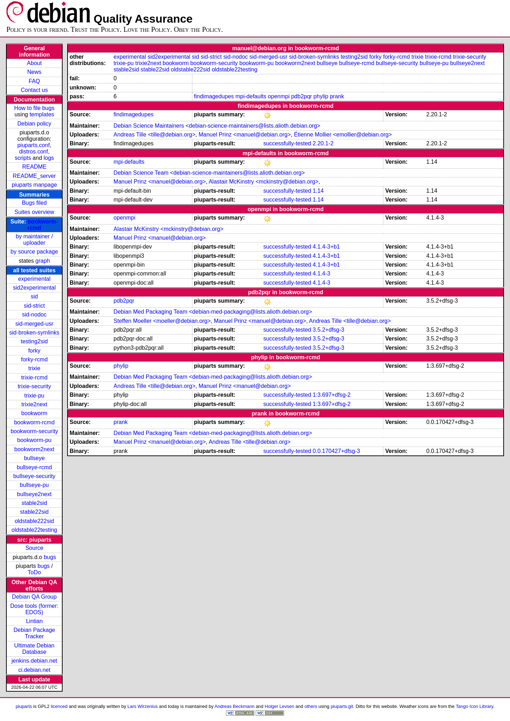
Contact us (34, 90)
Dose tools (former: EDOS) (34, 609)
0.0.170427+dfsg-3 (336, 451)
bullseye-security (34, 476)
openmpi (278, 96)
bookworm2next (34, 449)
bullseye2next (34, 494)
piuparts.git (342, 706)
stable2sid (34, 503)
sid (34, 296)
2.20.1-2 (323, 143)
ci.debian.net (34, 670)
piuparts (24, 706)
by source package (34, 252)
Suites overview (34, 212)
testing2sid (34, 341)
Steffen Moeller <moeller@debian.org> (162, 321)
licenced (59, 706)
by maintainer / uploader (34, 239)
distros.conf (33, 152)
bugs (50, 557)
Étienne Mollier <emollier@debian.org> (343, 135)
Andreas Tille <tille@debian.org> (155, 135)
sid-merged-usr (34, 324)
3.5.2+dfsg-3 (328, 330)
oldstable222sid (34, 521)
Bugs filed (34, 203)
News (34, 72)
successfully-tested (287, 143)
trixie (34, 368)
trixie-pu (34, 396)
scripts (23, 158)
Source (34, 548)
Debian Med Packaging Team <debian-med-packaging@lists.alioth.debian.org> (213, 312)
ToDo (34, 572)
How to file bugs (34, 108)
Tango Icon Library (474, 706)
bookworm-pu (34, 440)
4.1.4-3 (321, 274)
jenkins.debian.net (34, 661)
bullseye (34, 458)
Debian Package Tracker (34, 633)
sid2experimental (34, 288)
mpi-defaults (251, 96)
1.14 (318, 191)
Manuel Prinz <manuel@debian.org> (244, 135)
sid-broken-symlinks (34, 333)
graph (42, 261)
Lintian (34, 621)
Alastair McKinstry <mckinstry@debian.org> (264, 182)
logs (49, 158)
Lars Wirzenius (142, 706)
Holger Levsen (279, 706)
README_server (34, 176)
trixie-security (34, 386)
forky (34, 351)
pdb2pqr (301, 96)
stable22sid (34, 512)
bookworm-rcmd (34, 422)
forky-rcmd (34, 359)
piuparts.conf (33, 145)
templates (42, 114)
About (34, 63)
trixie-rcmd (34, 377)
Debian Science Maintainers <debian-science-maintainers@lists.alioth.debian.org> (217, 126)
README (34, 167)
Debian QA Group (34, 597)
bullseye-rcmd (34, 467)
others (311, 706)
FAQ (34, 81)
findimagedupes (214, 96)
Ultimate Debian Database (34, 648)
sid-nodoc (34, 315)
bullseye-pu (34, 485)
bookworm (34, 413)
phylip (320, 96)
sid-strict (34, 306)
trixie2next (34, 404)
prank (337, 96)
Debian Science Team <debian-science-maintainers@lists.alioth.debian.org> (209, 173)
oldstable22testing (34, 530)
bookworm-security (34, 431)
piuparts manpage (34, 185)
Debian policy (34, 124)
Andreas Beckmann (235, 706)
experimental (34, 279)
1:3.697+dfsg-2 (331, 395)
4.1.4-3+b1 (326, 247)
